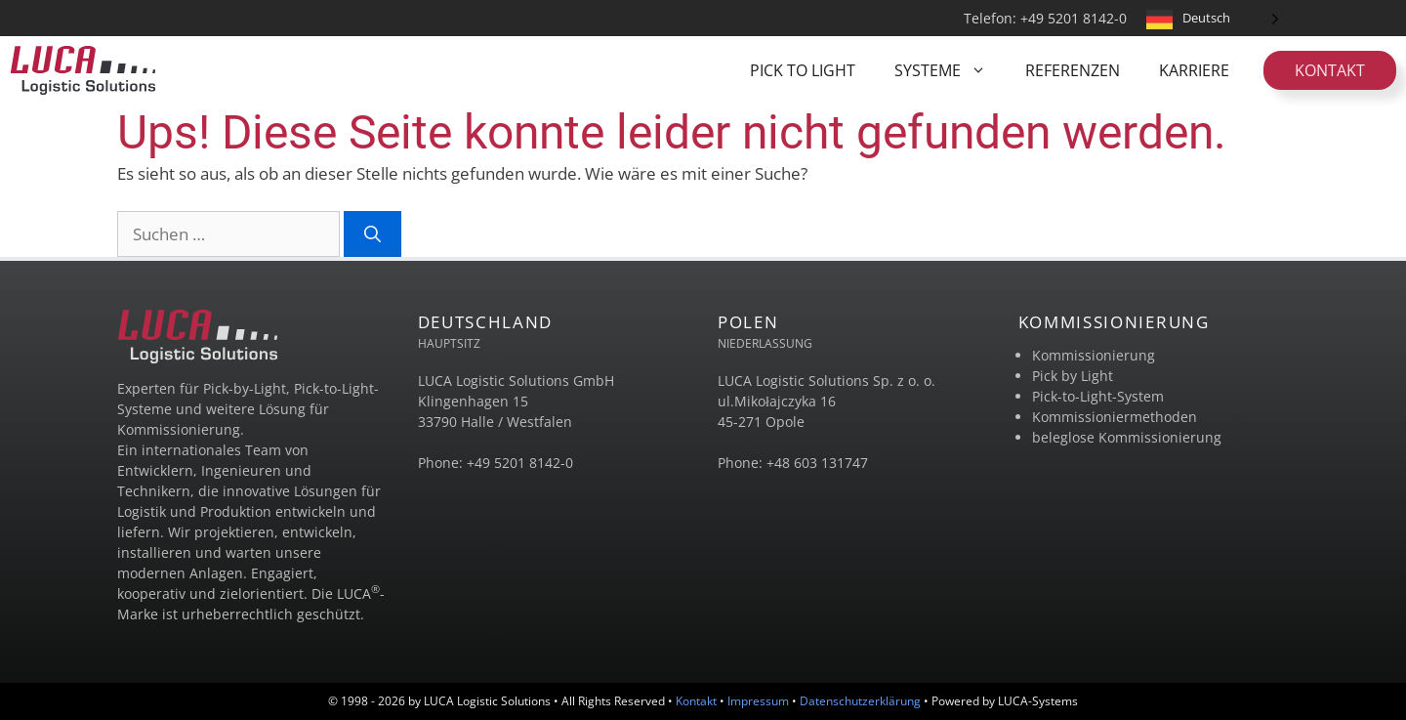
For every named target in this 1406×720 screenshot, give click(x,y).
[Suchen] (372, 234)
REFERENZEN (1072, 70)
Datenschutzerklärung (860, 701)
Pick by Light (1072, 375)
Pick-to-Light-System (1098, 396)
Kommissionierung (1093, 355)
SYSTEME (950, 70)
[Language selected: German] (1213, 18)
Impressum (758, 701)
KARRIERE (1194, 70)
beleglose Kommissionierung (1126, 437)
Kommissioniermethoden (1114, 416)
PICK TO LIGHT (802, 70)
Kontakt (1330, 70)
